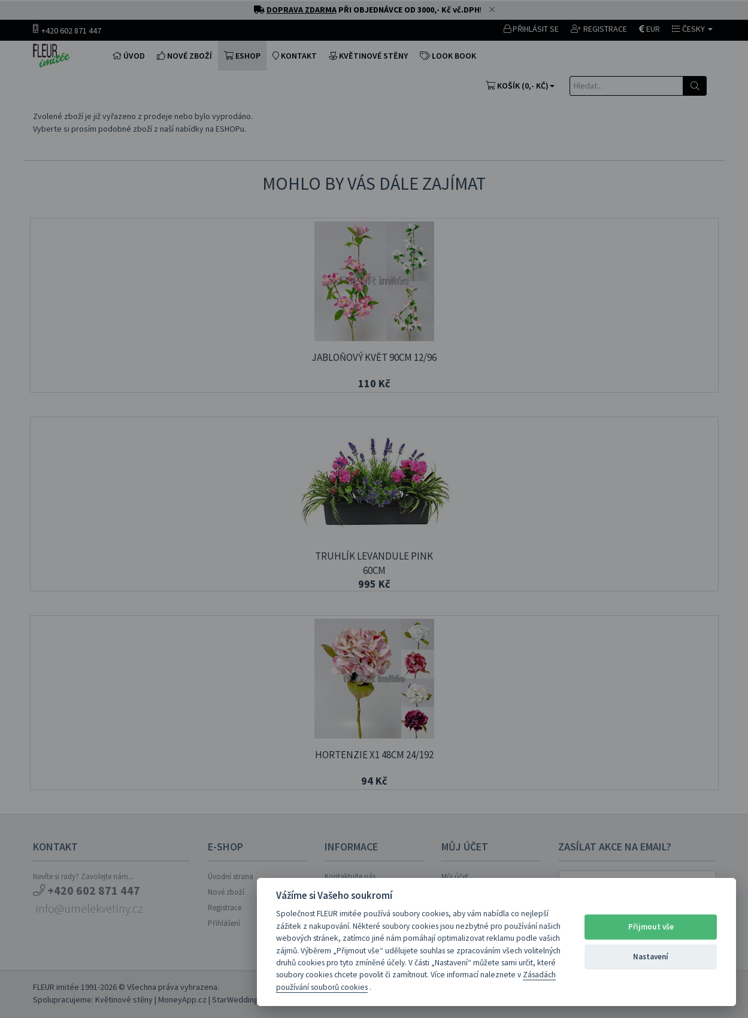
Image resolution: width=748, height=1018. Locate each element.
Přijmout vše (651, 927)
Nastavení (650, 957)
